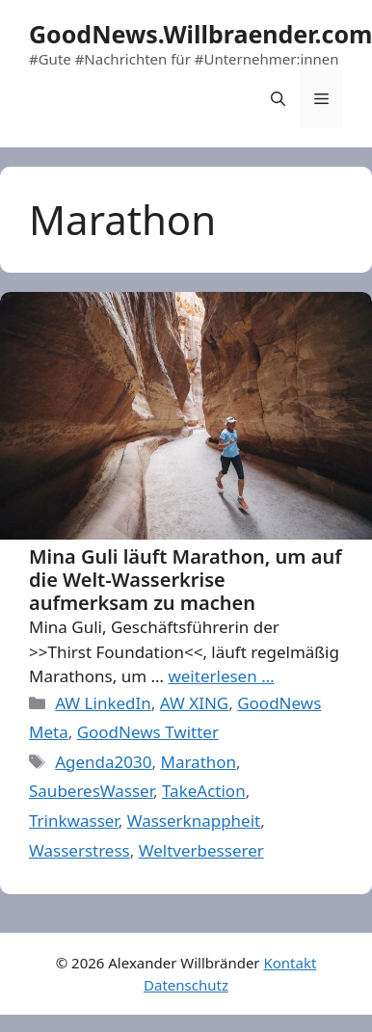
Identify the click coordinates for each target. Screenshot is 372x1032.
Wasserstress (79, 850)
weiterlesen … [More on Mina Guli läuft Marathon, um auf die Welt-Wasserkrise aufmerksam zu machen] (221, 676)
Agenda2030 (103, 762)
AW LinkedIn (103, 703)
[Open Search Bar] (278, 99)
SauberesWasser (91, 791)
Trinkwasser (74, 820)
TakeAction (204, 791)
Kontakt (289, 962)
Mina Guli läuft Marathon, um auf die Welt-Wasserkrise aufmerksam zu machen (185, 579)
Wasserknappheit (194, 820)
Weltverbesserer (201, 850)
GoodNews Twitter (148, 732)
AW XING (194, 703)
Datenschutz (186, 984)
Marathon (198, 762)
